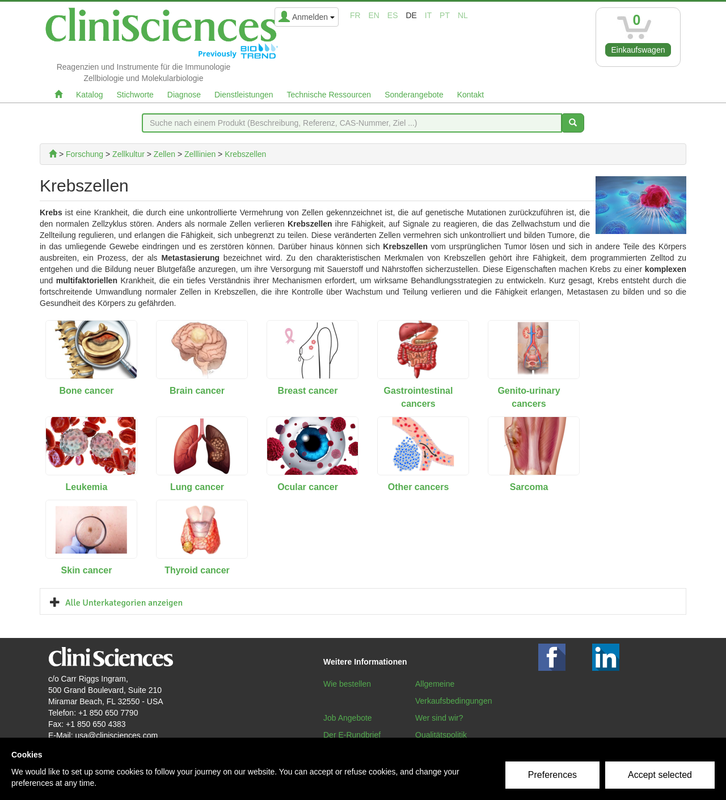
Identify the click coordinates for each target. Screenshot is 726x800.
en (374, 15)
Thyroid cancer (197, 570)
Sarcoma (529, 487)
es (392, 15)
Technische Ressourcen (329, 94)
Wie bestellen (347, 683)
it (428, 15)
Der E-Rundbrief (352, 734)
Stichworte (134, 94)
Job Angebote (347, 717)
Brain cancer (197, 390)
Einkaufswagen (638, 49)
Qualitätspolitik (441, 734)
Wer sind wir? (439, 717)
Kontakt (470, 94)
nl (463, 15)
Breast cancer (308, 390)
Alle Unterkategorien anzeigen (124, 602)
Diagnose (184, 94)
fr (355, 15)
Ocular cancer (307, 487)
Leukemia (87, 487)
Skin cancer (86, 570)
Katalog (89, 94)
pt (445, 15)
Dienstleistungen (243, 94)
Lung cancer (197, 487)
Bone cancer (86, 390)
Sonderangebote (414, 94)
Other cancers (418, 487)
